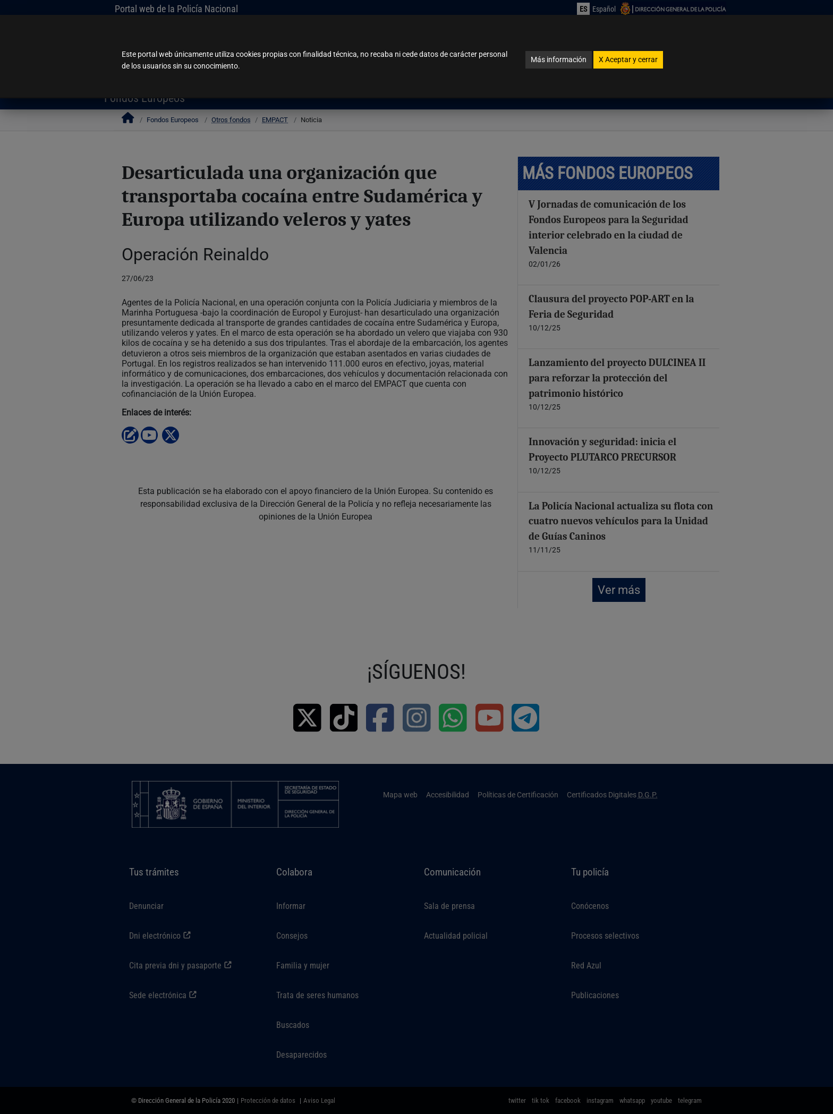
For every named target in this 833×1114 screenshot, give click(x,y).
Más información (558, 59)
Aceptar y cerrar (628, 59)
